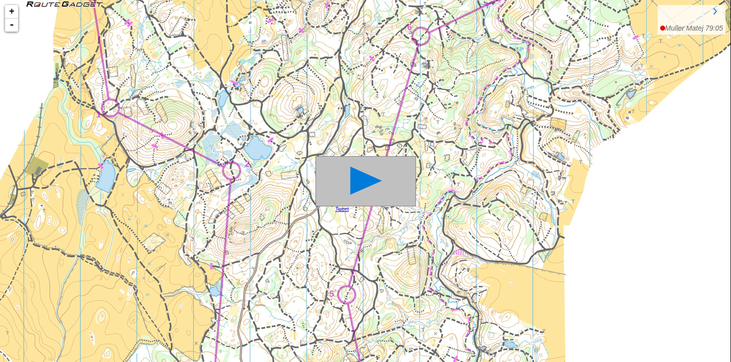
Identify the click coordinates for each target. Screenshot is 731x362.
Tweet (342, 209)
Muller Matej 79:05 (694, 28)
